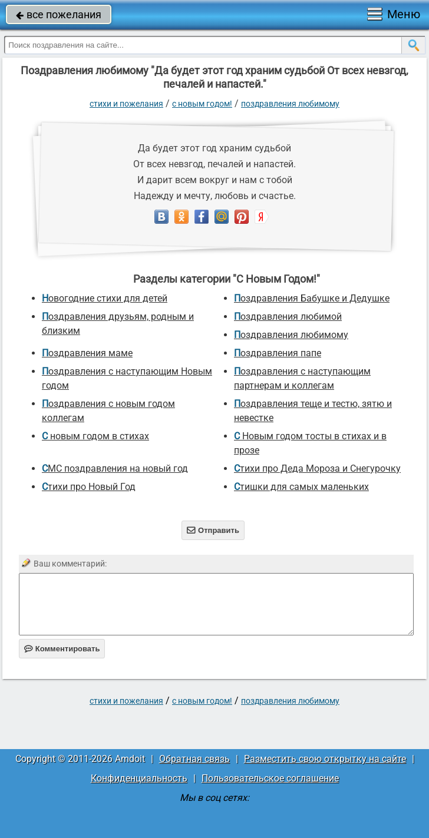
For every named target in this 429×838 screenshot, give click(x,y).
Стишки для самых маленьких (301, 486)
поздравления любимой (288, 316)
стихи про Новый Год (89, 486)
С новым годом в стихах (95, 436)
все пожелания (58, 14)
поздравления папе (277, 353)
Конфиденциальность (139, 778)
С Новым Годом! (202, 103)
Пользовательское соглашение (270, 778)
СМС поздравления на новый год (115, 468)
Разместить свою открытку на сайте (325, 758)
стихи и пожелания (126, 103)
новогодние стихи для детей (104, 298)
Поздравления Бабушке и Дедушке (312, 298)
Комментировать (62, 648)
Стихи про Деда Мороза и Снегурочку (317, 468)
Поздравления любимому (290, 103)
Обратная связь (194, 758)
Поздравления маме (87, 353)
